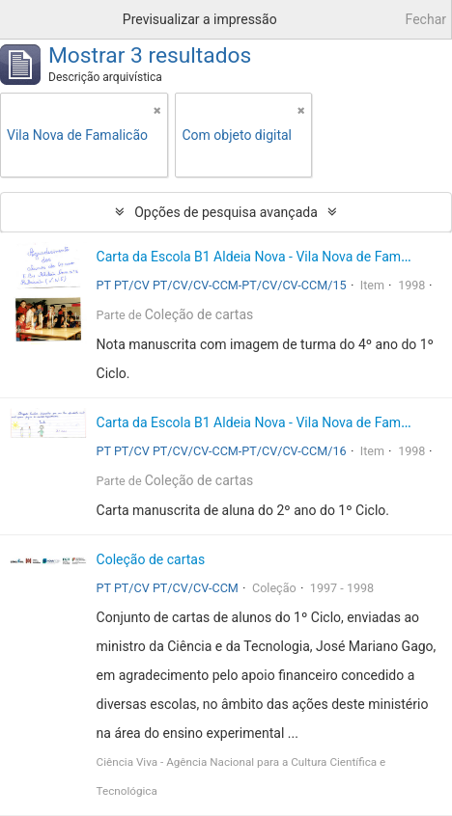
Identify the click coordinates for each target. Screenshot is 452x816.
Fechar (426, 19)
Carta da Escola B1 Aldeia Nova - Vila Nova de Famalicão (267, 256)
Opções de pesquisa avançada (226, 212)
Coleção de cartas (199, 314)
